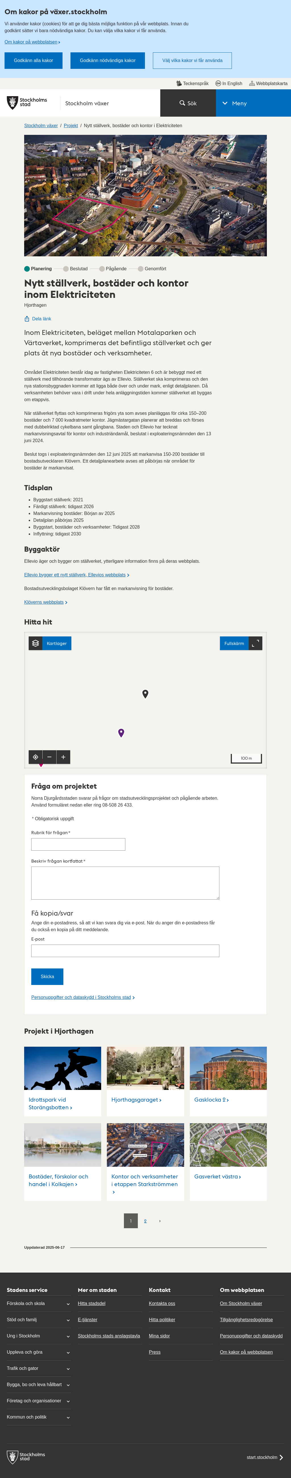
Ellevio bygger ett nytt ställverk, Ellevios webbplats (75, 496)
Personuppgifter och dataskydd (251, 1258)
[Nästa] (160, 1142)
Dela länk (37, 240)
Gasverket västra (216, 1098)
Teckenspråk (192, 5)
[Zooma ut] (49, 679)
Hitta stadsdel (91, 1225)
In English (228, 5)
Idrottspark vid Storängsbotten (49, 1025)
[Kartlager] (50, 565)
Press (155, 1274)
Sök (188, 25)
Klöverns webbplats (44, 524)
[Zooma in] (63, 679)
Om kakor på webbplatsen (246, 1274)
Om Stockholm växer (241, 1225)
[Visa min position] (35, 679)
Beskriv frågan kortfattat (125, 801)
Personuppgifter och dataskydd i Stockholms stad (81, 919)
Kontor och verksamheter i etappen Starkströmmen (144, 1102)
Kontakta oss (162, 1225)
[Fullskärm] (241, 565)
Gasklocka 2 (210, 1021)
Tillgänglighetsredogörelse (246, 1241)
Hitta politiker (162, 1241)
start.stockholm (265, 1379)
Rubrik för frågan (78, 762)
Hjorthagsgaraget (134, 1021)
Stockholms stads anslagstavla (109, 1258)
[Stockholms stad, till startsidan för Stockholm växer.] (80, 25)
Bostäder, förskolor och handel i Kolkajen (58, 1102)
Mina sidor (159, 1258)
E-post (125, 868)
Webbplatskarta (268, 5)
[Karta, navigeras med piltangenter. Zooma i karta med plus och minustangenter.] (145, 622)
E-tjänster (87, 1241)
